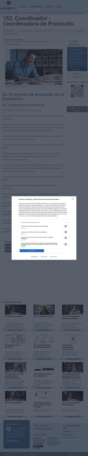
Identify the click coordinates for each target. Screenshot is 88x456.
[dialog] (44, 228)
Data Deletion (34, 256)
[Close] (73, 199)
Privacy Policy (53, 256)
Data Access (44, 256)
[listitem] (44, 222)
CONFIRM (32, 250)
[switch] (65, 226)
